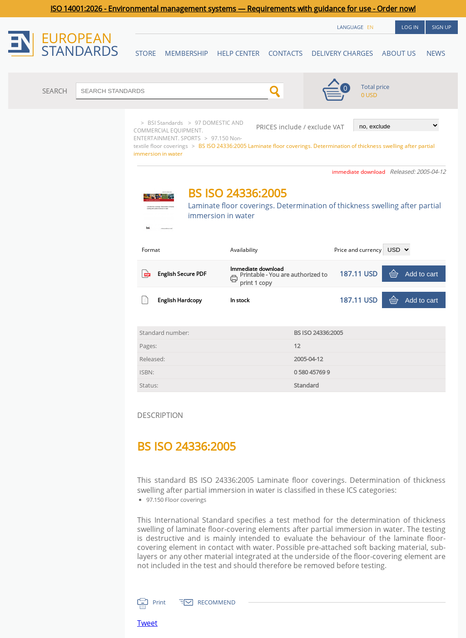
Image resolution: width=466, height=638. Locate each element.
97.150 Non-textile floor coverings (188, 142)
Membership (186, 53)
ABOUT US (399, 53)
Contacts (285, 53)
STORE (145, 53)
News (435, 53)
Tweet (147, 623)
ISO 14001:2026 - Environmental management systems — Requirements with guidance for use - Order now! (233, 9)
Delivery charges (342, 53)
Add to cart (421, 274)
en (370, 27)
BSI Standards (166, 123)
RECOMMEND (216, 602)
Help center (238, 53)
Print (159, 602)
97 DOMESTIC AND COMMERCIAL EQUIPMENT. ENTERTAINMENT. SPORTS (188, 130)
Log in (410, 27)
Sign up (441, 27)
